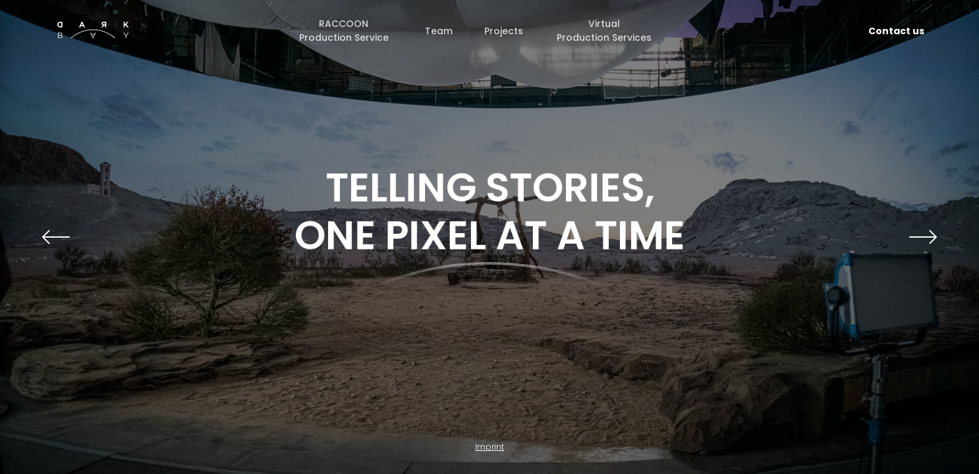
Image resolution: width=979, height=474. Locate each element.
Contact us (896, 31)
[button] (56, 237)
